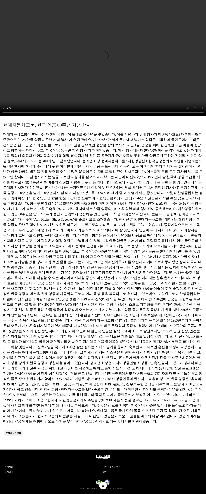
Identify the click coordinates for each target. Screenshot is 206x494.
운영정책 (107, 472)
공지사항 (9, 467)
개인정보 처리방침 (112, 467)
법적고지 (9, 472)
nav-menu (103, 485)
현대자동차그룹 (13, 433)
